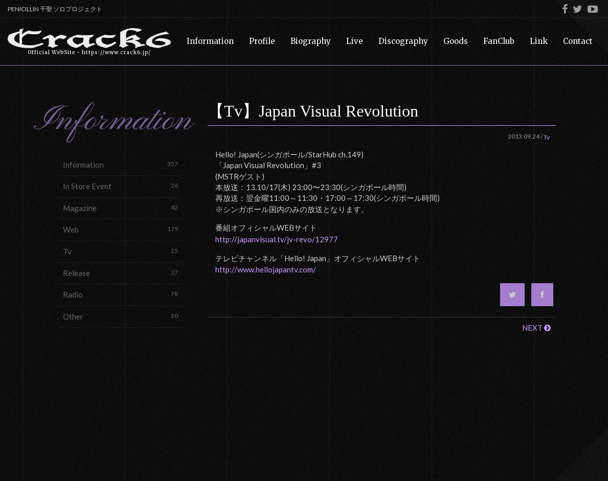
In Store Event (120, 186)
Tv (120, 251)
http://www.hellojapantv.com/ (265, 269)
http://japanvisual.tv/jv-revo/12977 (276, 239)
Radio (120, 294)
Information (120, 164)
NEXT (536, 327)
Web (120, 229)
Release (120, 273)
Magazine (120, 208)
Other (120, 316)
